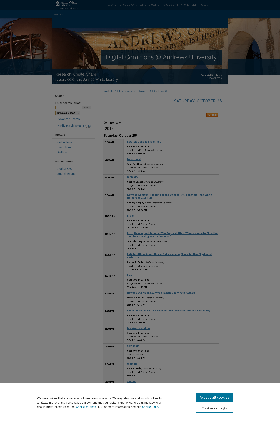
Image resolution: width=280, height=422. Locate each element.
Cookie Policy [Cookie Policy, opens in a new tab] (150, 407)
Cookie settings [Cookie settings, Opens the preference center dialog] (214, 408)
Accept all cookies (214, 397)
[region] (140, 402)
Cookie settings (86, 407)
